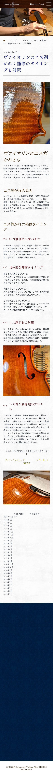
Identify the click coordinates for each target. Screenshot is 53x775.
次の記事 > (34, 513)
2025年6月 (7, 549)
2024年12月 (8, 564)
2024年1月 (7, 594)
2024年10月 (8, 567)
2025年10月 (8, 537)
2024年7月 (7, 576)
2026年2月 (7, 525)
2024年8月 (7, 573)
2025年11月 (8, 534)
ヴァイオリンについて (15, 460)
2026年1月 (7, 528)
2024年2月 (7, 591)
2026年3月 (7, 522)
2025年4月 (7, 555)
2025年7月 (7, 546)
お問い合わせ (42, 460)
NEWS (26, 463)
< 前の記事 (19, 513)
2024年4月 (7, 585)
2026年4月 (7, 519)
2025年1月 (7, 561)
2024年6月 (7, 579)
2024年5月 (7, 582)
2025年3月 (7, 558)
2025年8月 (7, 543)
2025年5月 (7, 552)
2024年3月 (7, 588)
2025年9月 (7, 540)
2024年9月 (7, 570)
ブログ (13, 40)
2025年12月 (8, 531)
